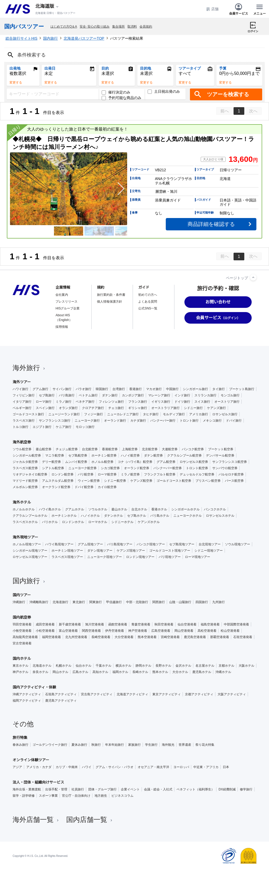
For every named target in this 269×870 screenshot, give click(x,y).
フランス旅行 (137, 401)
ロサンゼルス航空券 (194, 462)
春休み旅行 (20, 745)
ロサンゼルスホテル (220, 515)
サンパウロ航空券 (224, 468)
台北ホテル (139, 509)
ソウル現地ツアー (237, 544)
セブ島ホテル (136, 515)
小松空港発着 (45, 631)
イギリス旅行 (160, 401)
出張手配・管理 (56, 789)
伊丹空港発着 (114, 631)
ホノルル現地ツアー (27, 544)
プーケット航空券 (220, 449)
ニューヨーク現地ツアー (104, 557)
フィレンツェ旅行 (111, 401)
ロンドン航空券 (62, 474)
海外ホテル (22, 502)
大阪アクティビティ (232, 694)
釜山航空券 (43, 449)
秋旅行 (96, 745)
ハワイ (86, 767)
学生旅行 (151, 745)
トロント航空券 (197, 468)
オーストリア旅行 (227, 401)
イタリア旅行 (22, 401)
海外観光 (168, 745)
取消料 (132, 26)
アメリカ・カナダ (38, 767)
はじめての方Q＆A (63, 26)
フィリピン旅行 (24, 395)
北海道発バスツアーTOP (84, 38)
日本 (226, 767)
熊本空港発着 (147, 637)
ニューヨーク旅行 (87, 420)
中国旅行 (172, 389)
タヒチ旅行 (151, 414)
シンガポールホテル (185, 509)
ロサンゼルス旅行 (224, 414)
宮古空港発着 (22, 643)
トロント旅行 (189, 420)
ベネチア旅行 (85, 401)
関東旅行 (95, 602)
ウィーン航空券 (89, 481)
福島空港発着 (210, 624)
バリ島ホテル (159, 515)
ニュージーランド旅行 (64, 414)
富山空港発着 (68, 631)
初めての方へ (147, 295)
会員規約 (145, 26)
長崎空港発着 (100, 637)
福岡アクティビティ (27, 700)
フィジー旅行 (93, 414)
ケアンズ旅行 (216, 408)
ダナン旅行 (110, 395)
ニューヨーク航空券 (82, 468)
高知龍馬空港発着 (25, 637)
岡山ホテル (60, 672)
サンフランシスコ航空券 (229, 462)
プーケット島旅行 (241, 389)
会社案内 (61, 295)
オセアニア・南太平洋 (153, 767)
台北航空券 (90, 449)
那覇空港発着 (219, 637)
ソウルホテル (97, 509)
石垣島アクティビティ (61, 694)
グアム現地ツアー (90, 544)
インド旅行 (182, 395)
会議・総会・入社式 (158, 789)
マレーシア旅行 (159, 395)
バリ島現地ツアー (119, 544)
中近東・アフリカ (206, 767)
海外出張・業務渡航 (27, 789)
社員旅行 (77, 789)
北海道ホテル (42, 665)
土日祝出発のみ (164, 91)
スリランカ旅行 (205, 395)
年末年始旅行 (114, 745)
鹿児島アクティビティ (61, 700)
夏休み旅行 (79, 745)
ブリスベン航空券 (208, 481)
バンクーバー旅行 (162, 420)
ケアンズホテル (149, 522)
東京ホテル (20, 665)
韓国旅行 (102, 389)
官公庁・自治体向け (76, 796)
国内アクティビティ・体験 (34, 687)
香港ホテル (159, 509)
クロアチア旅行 (93, 408)
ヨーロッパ (181, 767)
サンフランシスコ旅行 (54, 420)
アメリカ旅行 (198, 414)
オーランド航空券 (136, 468)
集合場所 (118, 26)
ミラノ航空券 (130, 474)
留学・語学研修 (24, 796)
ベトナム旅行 (88, 395)
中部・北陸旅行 (137, 602)
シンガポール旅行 (195, 389)
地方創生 (101, 796)
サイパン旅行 (62, 389)
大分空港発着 (124, 637)
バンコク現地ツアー (151, 544)
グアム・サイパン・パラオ (114, 767)
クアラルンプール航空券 (184, 455)
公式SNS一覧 (147, 308)
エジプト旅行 (42, 427)
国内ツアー (22, 595)
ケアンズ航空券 (141, 481)
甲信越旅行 (114, 602)
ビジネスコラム (122, 796)
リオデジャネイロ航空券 (30, 474)
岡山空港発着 (183, 631)
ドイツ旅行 (182, 401)
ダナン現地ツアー (99, 550)
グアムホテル (74, 509)
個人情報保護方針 (109, 301)
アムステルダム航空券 (58, 481)
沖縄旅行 (19, 602)
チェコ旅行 (116, 408)
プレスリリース (66, 301)
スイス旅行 (202, 401)
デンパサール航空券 (220, 455)
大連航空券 (170, 449)
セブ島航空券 (77, 455)
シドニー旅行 (193, 408)
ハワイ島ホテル (50, 509)
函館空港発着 (117, 624)
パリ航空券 (86, 474)
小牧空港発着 (22, 631)
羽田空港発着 (22, 624)
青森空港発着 (140, 624)
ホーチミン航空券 (104, 455)
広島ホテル (80, 672)
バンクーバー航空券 (167, 468)
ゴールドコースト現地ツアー (169, 550)
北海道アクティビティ (132, 694)
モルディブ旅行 (174, 414)
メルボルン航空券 (25, 487)
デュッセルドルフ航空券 (197, 474)
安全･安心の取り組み (95, 26)
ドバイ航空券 (84, 487)
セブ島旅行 (47, 395)
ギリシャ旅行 (137, 408)
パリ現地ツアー (170, 557)
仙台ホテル (83, 665)
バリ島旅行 (67, 395)
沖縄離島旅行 (38, 602)
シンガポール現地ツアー (30, 550)
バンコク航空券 (193, 449)
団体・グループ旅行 (102, 789)
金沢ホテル (183, 665)
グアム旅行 (40, 389)
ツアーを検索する (228, 94)
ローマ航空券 (107, 474)
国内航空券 (22, 617)
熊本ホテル (160, 672)
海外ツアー (22, 382)
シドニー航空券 (115, 481)
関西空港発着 (91, 631)
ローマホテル (97, 522)
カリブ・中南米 (67, 767)
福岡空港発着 (51, 637)
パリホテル (50, 522)
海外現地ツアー (25, 537)
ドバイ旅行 (234, 420)
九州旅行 (218, 602)
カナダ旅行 (138, 420)
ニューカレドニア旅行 (123, 414)
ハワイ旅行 (20, 389)
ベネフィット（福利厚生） (195, 789)
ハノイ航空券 (130, 455)
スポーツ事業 (48, 796)
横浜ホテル (123, 665)
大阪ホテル (246, 665)
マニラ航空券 (54, 455)
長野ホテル (163, 665)
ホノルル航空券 (102, 462)
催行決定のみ (116, 92)
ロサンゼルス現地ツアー (30, 557)
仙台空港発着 (187, 624)
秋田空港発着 (163, 624)
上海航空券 (130, 449)
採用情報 (61, 327)
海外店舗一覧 (36, 820)
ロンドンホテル (73, 522)
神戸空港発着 (137, 631)
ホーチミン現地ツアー (67, 550)
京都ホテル (226, 665)
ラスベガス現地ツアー (67, 557)
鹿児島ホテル (201, 672)
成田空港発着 (45, 624)
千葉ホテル (103, 665)
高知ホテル (100, 672)
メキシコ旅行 (212, 420)
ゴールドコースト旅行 (28, 414)
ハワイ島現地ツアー (59, 544)
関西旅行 (158, 602)
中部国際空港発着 (236, 624)
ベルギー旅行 (22, 408)
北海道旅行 (60, 602)
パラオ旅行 (83, 389)
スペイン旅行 (45, 408)
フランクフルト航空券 (159, 474)
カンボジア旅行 (133, 395)
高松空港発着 (207, 631)
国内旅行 (50, 38)
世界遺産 (185, 745)
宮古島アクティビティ (96, 694)
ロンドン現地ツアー (140, 557)
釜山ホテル (119, 509)
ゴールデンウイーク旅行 (50, 745)
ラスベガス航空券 (25, 468)
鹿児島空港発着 (195, 637)
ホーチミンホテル (64, 515)
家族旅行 (134, 745)
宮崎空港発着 (170, 637)
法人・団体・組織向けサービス (38, 782)
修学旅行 (246, 789)
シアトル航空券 (53, 468)
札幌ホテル (63, 665)
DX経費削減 (227, 789)
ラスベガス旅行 (24, 420)
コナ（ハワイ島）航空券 (135, 462)
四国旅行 (201, 602)
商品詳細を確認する (211, 224)
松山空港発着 (230, 631)
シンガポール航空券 (27, 455)
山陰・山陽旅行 (180, 602)
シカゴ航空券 (110, 468)
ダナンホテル (113, 515)
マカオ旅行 (154, 389)
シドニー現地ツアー (208, 550)
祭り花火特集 (204, 745)
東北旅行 (79, 602)
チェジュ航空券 (67, 449)
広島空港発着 (160, 631)
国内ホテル (22, 658)
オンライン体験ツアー (31, 760)
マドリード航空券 (25, 481)
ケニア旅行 (63, 427)
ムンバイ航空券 (76, 462)
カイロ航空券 (107, 487)
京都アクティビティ (199, 694)
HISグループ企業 (67, 308)
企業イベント (130, 789)
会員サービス (238, 9)
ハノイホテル (90, 515)
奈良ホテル (40, 672)
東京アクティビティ (166, 694)
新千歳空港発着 (70, 624)
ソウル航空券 (22, 449)
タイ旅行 (218, 389)
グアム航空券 (166, 462)
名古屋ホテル (204, 665)
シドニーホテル (122, 522)
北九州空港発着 (76, 637)
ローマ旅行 (43, 401)
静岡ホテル (143, 665)
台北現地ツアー (210, 544)
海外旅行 (29, 368)
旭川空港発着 (94, 624)
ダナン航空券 (153, 455)
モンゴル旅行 (230, 395)
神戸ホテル (20, 672)
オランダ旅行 (68, 408)
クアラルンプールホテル (30, 515)
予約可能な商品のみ (121, 98)
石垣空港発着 (242, 637)
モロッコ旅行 (85, 427)
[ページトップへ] (253, 277)
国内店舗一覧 (89, 820)
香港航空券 (110, 449)
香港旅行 (135, 389)
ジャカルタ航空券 (25, 462)
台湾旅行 (118, 389)
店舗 (212, 9)
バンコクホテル (215, 509)
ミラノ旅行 (63, 401)
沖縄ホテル (223, 672)
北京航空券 (150, 449)
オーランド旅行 (115, 420)
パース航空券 (234, 481)
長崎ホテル (140, 672)
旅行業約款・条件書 (111, 295)
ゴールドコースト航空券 (174, 481)
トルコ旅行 (20, 427)
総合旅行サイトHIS (21, 38)
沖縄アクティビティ (27, 694)
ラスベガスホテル (25, 522)
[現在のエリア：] (47, 6)
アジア (17, 767)
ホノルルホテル (24, 509)
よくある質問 (147, 301)
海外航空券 (22, 442)
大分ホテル (180, 672)
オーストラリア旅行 (165, 408)
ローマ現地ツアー (197, 557)
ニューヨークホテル (187, 515)
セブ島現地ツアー (181, 544)
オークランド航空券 (56, 487)
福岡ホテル (120, 672)
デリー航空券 (51, 462)
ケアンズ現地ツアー (131, 550)
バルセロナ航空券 (231, 474)
